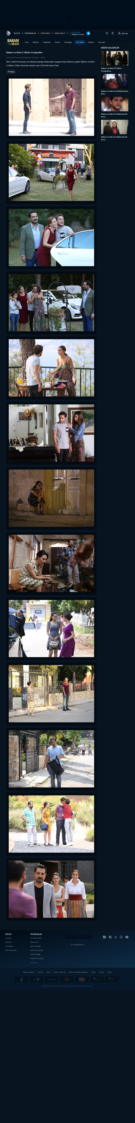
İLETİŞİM (101, 944)
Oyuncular (101, 42)
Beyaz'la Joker (34, 914)
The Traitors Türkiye (36, 910)
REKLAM (40, 944)
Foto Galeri (80, 42)
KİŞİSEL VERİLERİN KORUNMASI (78, 944)
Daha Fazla (33, 934)
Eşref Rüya (8, 914)
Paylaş (11, 72)
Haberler (91, 42)
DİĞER (109, 944)
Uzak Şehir (8, 910)
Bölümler (36, 42)
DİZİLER (8, 906)
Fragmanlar (47, 42)
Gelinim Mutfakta (35, 918)
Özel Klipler (68, 42)
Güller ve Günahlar (11, 922)
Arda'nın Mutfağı (35, 926)
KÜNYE (48, 944)
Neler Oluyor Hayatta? (36, 922)
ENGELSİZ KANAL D (29, 944)
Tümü (26, 42)
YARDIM (93, 944)
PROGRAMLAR (36, 906)
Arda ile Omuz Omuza (36, 930)
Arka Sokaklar (9, 918)
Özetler (57, 42)
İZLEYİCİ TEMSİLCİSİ (60, 944)
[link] (8, 33)
